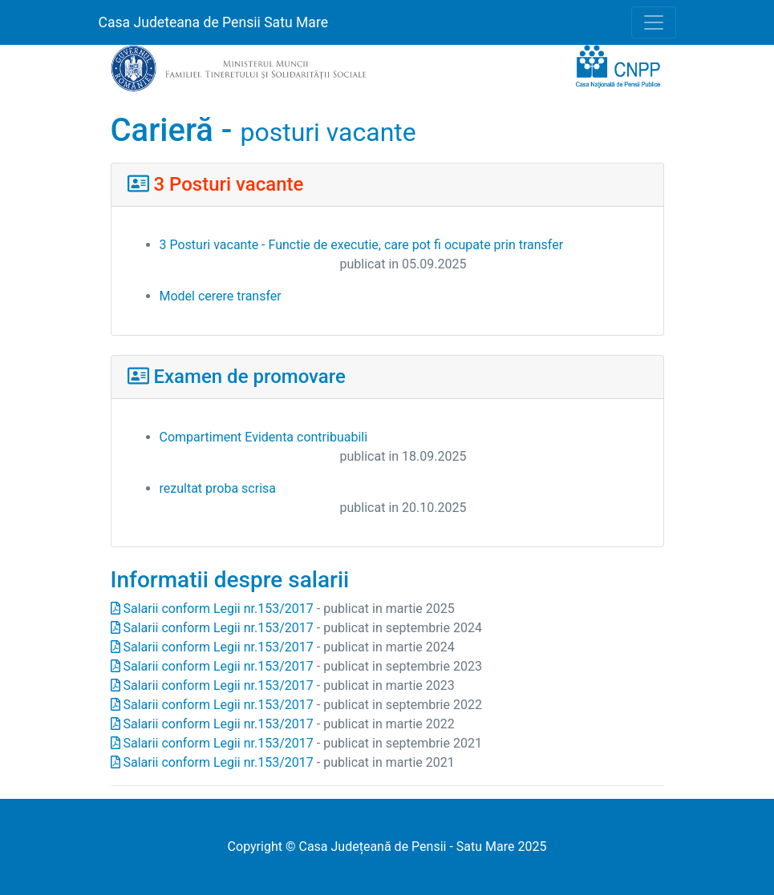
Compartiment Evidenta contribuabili (264, 437)
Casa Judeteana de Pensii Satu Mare (214, 22)
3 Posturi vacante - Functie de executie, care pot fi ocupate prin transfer (362, 244)
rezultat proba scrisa (218, 488)
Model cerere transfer (221, 296)
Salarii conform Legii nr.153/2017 (212, 608)
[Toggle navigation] (653, 22)
